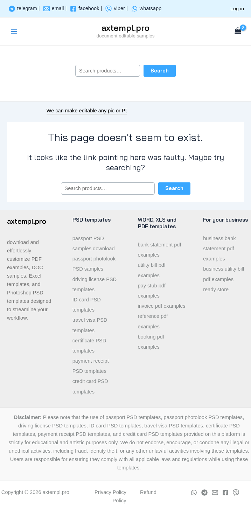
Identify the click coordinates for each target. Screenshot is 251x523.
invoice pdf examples (162, 306)
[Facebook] (225, 492)
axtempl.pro (125, 27)
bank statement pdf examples (159, 250)
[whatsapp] (146, 9)
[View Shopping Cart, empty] (238, 31)
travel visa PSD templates (89, 325)
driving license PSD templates (94, 284)
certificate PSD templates (89, 346)
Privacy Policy (110, 492)
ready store (216, 289)
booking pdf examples (151, 342)
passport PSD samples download (93, 243)
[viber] (116, 9)
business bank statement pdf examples (219, 249)
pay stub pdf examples (152, 291)
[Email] (215, 492)
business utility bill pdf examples (223, 274)
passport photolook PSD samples (94, 264)
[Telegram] (204, 492)
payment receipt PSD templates (90, 366)
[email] (55, 9)
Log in (237, 8)
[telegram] (24, 9)
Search (160, 70)
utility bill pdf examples (152, 270)
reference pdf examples (153, 321)
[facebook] (86, 9)
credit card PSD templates (90, 386)
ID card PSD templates (86, 305)
